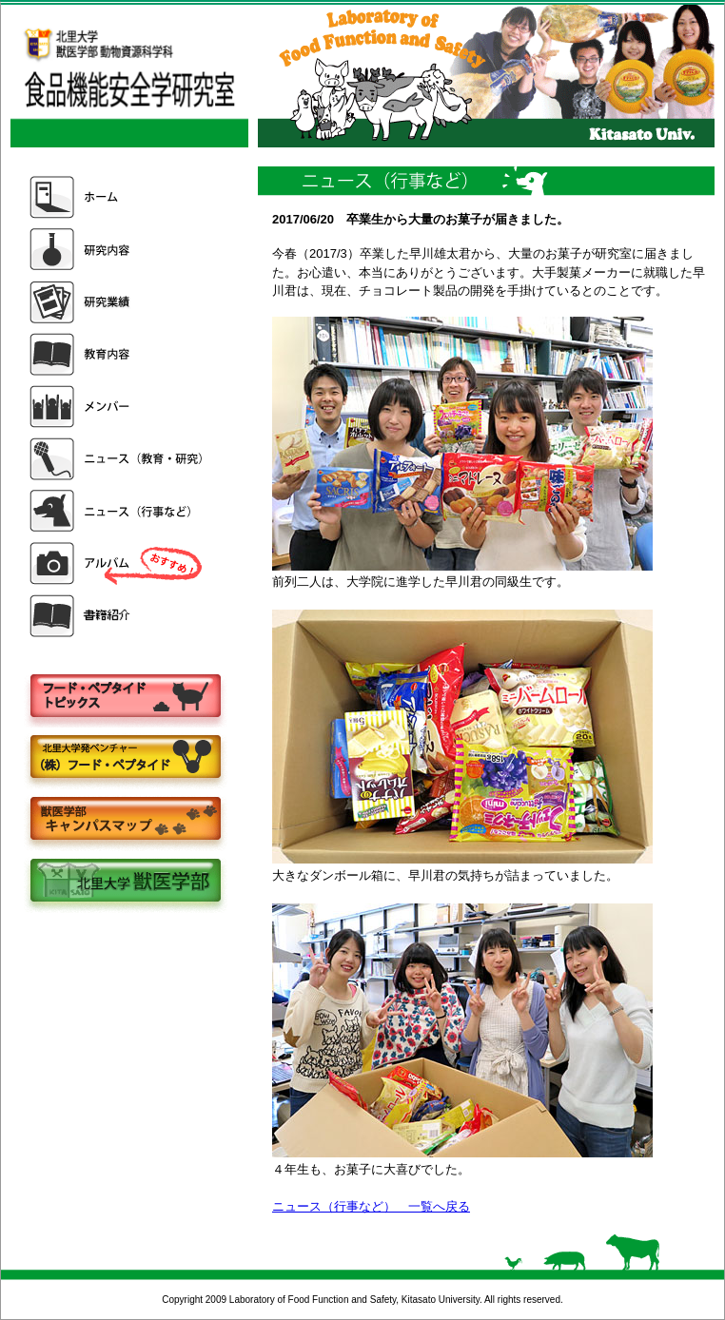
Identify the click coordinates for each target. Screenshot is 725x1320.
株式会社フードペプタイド (124, 758)
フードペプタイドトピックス (124, 697)
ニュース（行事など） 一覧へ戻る (371, 1206)
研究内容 (117, 249)
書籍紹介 (117, 615)
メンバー (117, 406)
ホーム (117, 197)
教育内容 (117, 354)
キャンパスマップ (124, 820)
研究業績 (117, 302)
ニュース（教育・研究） (117, 458)
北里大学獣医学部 (124, 882)
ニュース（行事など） (117, 511)
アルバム (117, 563)
